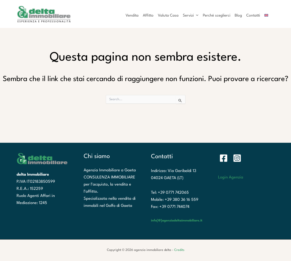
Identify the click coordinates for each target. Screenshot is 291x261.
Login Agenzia (230, 177)
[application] (196, 15)
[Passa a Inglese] (266, 14)
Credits (179, 250)
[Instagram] (237, 158)
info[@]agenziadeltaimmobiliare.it (176, 220)
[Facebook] (223, 158)
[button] (190, 14)
